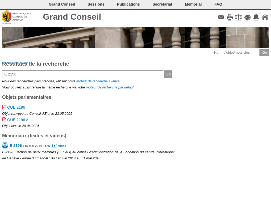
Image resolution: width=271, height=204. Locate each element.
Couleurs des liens (247, 17)
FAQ (218, 4)
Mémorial (193, 4)
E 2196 (16, 145)
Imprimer (230, 17)
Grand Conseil (72, 17)
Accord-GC (256, 17)
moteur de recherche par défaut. (110, 87)
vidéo (62, 145)
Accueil (265, 17)
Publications (128, 4)
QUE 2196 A (17, 120)
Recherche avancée (17, 63)
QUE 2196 (16, 107)
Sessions (95, 4)
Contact (221, 17)
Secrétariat (162, 4)
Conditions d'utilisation (238, 17)
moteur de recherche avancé (98, 81)
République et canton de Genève (22, 17)
